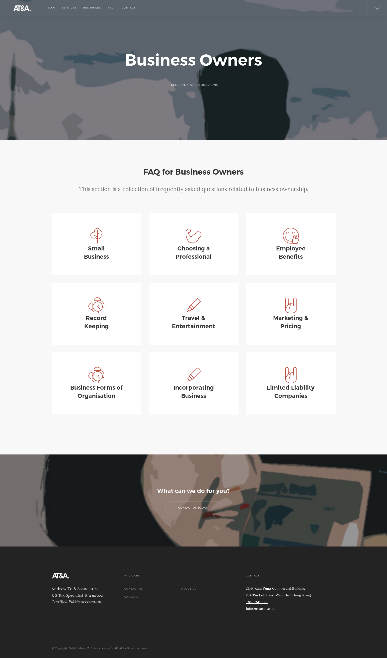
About (51, 7)
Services (69, 7)
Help (111, 7)
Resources (92, 7)
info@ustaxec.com (260, 608)
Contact (128, 7)
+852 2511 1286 (257, 602)
